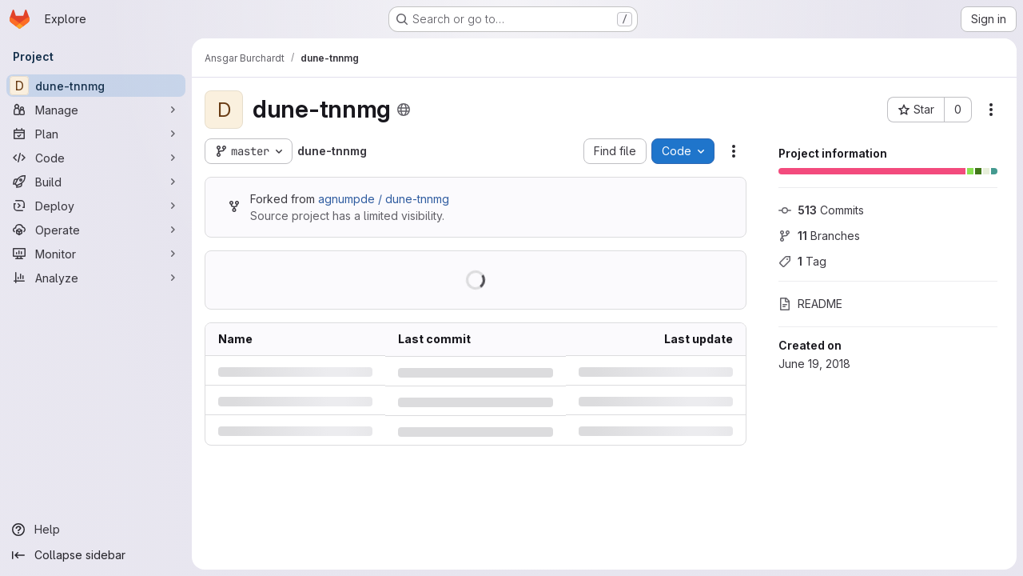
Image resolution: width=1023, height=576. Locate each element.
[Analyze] (95, 277)
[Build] (95, 181)
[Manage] (95, 109)
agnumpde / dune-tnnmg (383, 199)
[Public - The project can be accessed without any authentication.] (403, 109)
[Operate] (95, 229)
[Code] (95, 157)
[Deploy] (95, 205)
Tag (802, 261)
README (810, 303)
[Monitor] (95, 253)
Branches (819, 235)
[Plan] (95, 133)
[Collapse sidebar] (95, 555)
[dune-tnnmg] (95, 85)
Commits (821, 210)
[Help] (95, 529)
